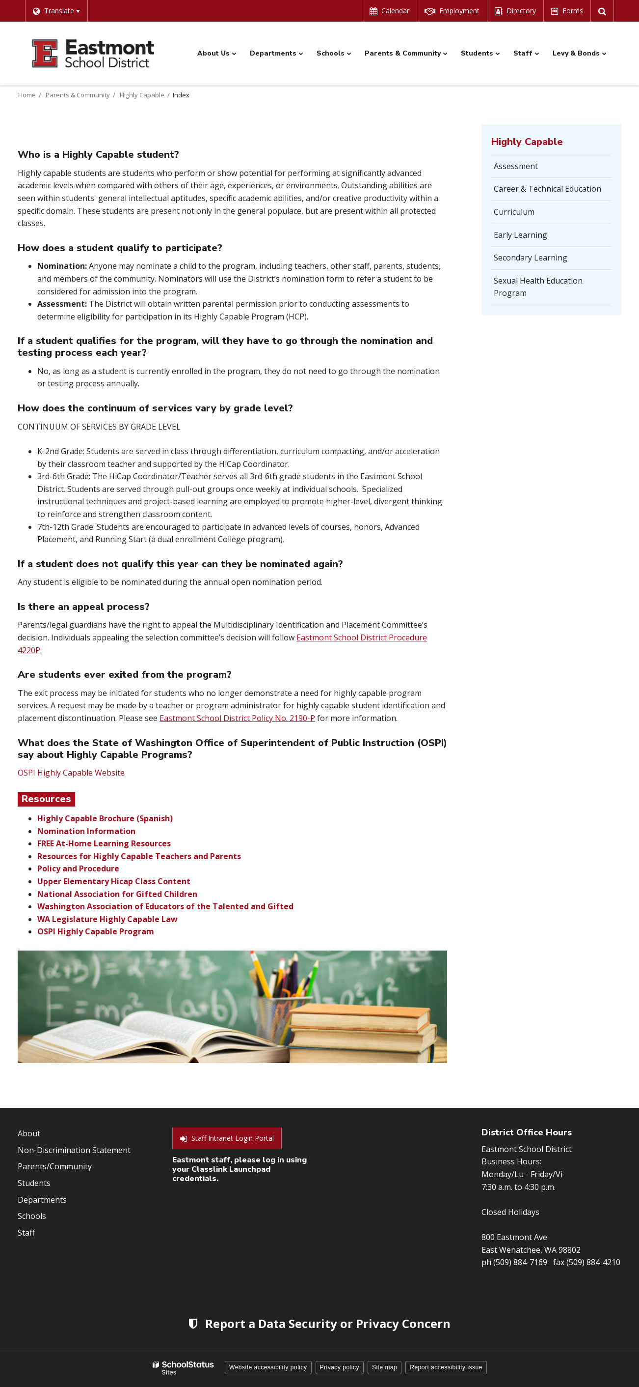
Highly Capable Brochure (85, 818)
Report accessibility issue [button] (446, 1367)
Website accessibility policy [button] (268, 1367)
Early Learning (520, 235)
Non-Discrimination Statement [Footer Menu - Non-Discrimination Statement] (74, 1150)
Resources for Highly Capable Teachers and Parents (139, 856)
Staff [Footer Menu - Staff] (26, 1232)
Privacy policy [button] (339, 1367)
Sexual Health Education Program (538, 287)
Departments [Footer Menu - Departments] (42, 1199)
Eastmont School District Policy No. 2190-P (237, 718)
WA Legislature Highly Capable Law (107, 919)
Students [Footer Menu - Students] (34, 1183)
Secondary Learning (530, 257)
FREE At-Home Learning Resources (104, 843)
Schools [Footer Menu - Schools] (32, 1216)
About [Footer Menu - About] (29, 1133)
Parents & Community (78, 94)
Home (27, 94)
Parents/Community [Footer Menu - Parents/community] (55, 1166)
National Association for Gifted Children (117, 894)
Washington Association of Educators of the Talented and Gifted (165, 906)
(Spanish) (154, 818)
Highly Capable (142, 94)
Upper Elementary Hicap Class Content (113, 881)
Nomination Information (86, 831)
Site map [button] (384, 1367)
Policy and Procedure (78, 868)
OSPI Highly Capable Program (95, 931)
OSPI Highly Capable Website (71, 772)
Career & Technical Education (547, 188)
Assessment (516, 166)
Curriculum (514, 211)
